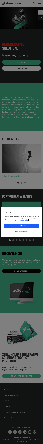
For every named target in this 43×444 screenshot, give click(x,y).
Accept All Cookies (21, 226)
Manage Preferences (21, 231)
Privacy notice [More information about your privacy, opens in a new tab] (24, 220)
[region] (21, 222)
